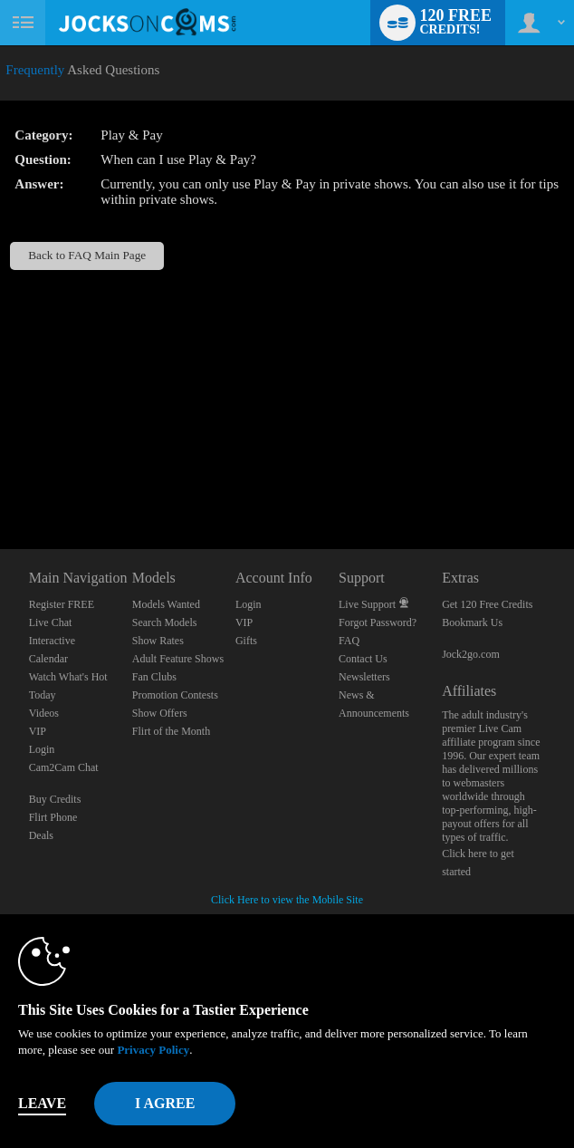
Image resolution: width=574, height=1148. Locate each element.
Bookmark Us (472, 622)
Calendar (48, 658)
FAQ (349, 640)
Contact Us (363, 658)
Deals (41, 835)
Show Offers (159, 713)
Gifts (246, 640)
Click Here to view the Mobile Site (287, 899)
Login (42, 749)
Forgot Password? (377, 622)
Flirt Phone (53, 817)
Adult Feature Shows (178, 658)
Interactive (52, 640)
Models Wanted (166, 604)
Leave (42, 1103)
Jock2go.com (471, 654)
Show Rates (158, 640)
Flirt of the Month (171, 731)
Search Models (164, 622)
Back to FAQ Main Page (87, 255)
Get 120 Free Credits (487, 604)
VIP (37, 731)
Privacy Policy (153, 1049)
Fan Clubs (154, 676)
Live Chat (50, 622)
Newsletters (364, 676)
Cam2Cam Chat (64, 767)
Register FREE (61, 604)
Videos (44, 713)
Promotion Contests (175, 695)
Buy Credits (55, 799)
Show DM (0, 481)
